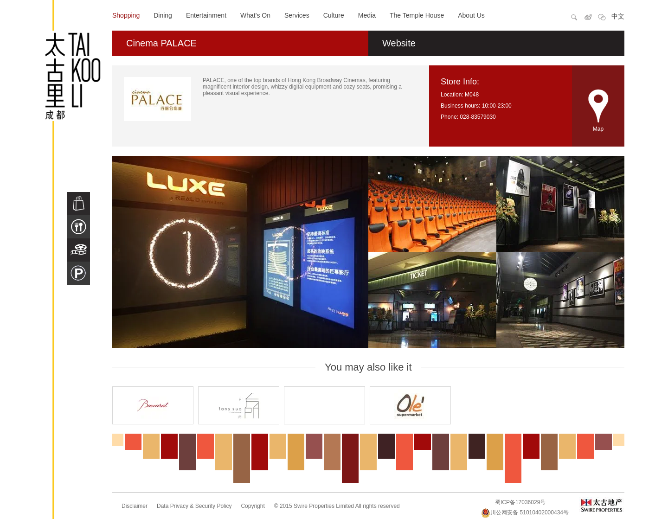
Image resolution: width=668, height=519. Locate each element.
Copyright (252, 506)
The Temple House (417, 15)
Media (367, 15)
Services (296, 15)
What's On (255, 15)
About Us (471, 15)
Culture (333, 15)
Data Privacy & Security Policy (194, 506)
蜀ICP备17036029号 (520, 502)
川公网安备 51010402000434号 (525, 512)
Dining (163, 15)
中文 (617, 16)
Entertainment (206, 15)
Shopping (126, 15)
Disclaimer (135, 506)
